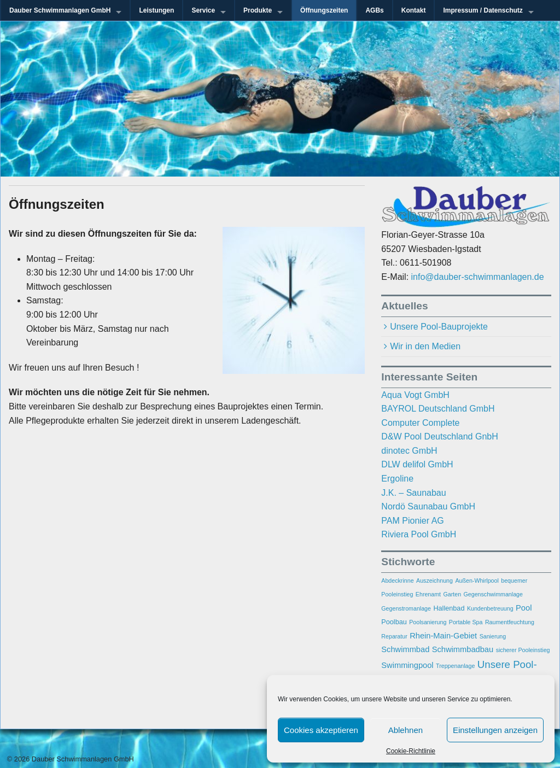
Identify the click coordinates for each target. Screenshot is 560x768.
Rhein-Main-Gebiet (443, 635)
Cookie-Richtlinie (410, 751)
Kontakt (413, 10)
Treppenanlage (455, 666)
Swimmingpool (407, 665)
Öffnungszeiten (324, 10)
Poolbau (393, 622)
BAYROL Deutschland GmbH (437, 408)
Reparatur (394, 636)
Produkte (257, 10)
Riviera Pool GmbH (418, 534)
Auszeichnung (434, 580)
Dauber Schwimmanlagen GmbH (59, 10)
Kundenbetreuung (490, 608)
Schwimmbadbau (462, 649)
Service (203, 10)
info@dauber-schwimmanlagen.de (477, 277)
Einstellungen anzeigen (495, 730)
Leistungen (156, 10)
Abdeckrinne (397, 580)
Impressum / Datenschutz (482, 10)
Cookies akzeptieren (321, 730)
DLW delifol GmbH (417, 464)
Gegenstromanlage (406, 608)
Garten (453, 594)
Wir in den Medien (425, 346)
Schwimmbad (405, 649)
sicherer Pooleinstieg (523, 650)
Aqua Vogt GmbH (415, 395)
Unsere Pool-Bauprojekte (439, 326)
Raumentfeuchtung (509, 622)
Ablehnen (405, 730)
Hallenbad (448, 608)
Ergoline (397, 478)
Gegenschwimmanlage (493, 594)
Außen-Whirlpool (476, 580)
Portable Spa (466, 622)
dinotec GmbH (409, 450)
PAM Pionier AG (412, 520)
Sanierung (493, 636)
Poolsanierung (427, 622)
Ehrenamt (428, 594)
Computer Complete (420, 422)
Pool (524, 607)
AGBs (374, 10)
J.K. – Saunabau (413, 492)
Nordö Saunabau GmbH (428, 506)
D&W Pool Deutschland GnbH (439, 436)
